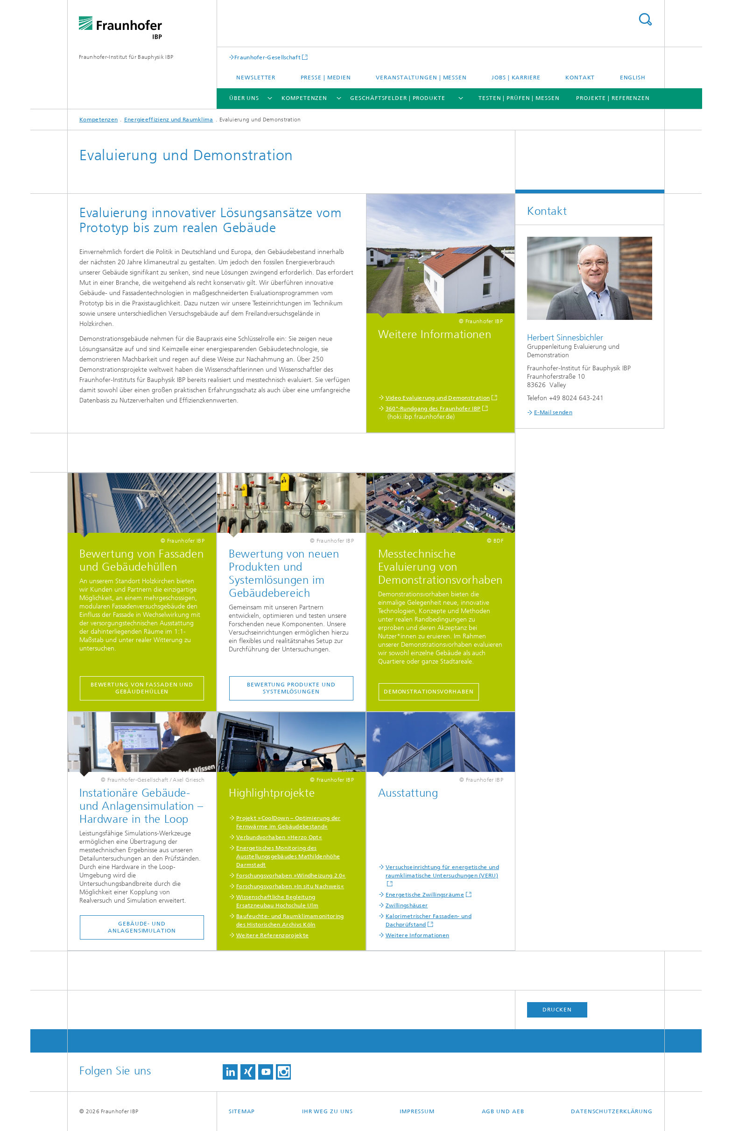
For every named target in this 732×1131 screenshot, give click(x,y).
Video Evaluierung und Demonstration (438, 398)
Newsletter (255, 77)
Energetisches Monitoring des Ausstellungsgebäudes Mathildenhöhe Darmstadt (288, 856)
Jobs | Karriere (516, 77)
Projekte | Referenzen (613, 98)
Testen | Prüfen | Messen (519, 98)
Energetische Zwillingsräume (425, 894)
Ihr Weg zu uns (327, 1111)
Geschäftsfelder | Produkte (397, 98)
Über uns (244, 98)
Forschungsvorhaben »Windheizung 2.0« (291, 875)
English (633, 77)
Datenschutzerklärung (612, 1111)
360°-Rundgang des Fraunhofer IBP (433, 408)
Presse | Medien (326, 77)
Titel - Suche (645, 19)
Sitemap (242, 1111)
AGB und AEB (503, 1111)
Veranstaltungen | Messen (421, 77)
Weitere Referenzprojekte (272, 935)
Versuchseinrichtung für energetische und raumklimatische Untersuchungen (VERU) (442, 871)
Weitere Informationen (417, 935)
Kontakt (580, 77)
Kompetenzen (304, 98)
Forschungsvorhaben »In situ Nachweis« (290, 886)
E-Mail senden (553, 412)
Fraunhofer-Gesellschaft (267, 57)
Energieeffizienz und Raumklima (168, 119)
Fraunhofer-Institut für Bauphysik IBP (126, 57)
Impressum (417, 1111)
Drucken (556, 1009)
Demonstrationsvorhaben (429, 691)
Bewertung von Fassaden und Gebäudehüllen (142, 688)
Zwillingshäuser (407, 905)
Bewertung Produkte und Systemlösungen (291, 688)
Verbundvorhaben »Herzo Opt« (279, 837)
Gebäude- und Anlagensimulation (142, 927)
